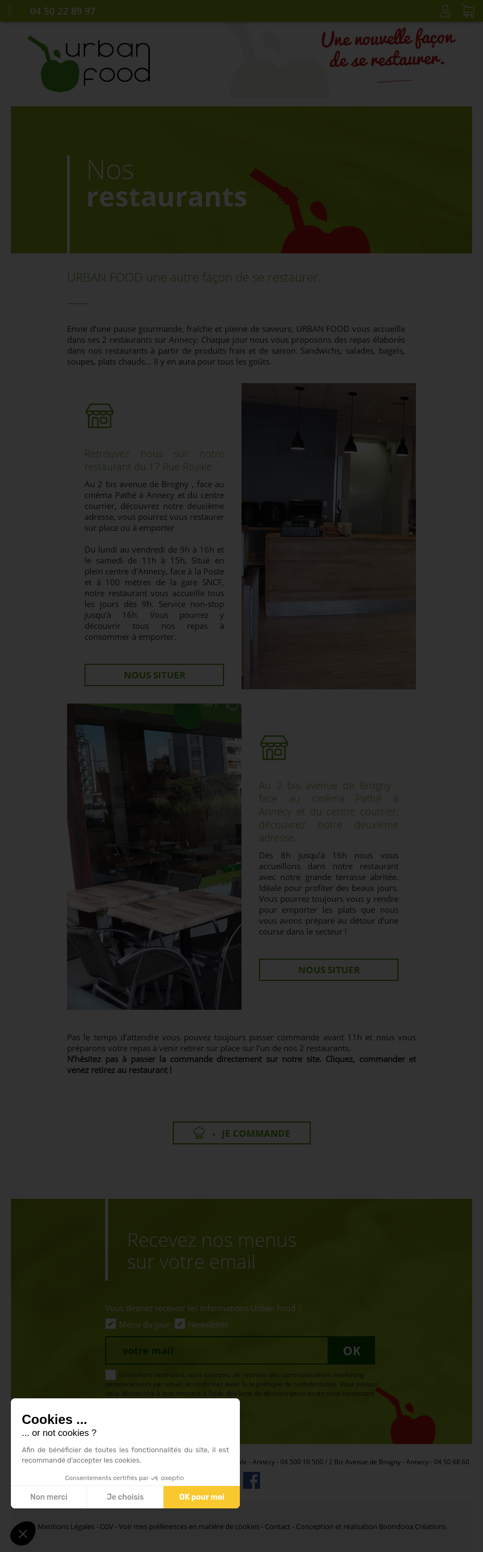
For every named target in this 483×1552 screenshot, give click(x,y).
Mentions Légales (66, 1526)
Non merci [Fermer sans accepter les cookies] (48, 1497)
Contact (278, 1526)
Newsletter (208, 1324)
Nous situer (154, 675)
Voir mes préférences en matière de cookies (189, 1526)
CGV (106, 1526)
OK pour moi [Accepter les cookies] (202, 1497)
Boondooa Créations (412, 1526)
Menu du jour (144, 1324)
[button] (23, 1533)
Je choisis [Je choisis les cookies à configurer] (125, 1497)
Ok (352, 1350)
